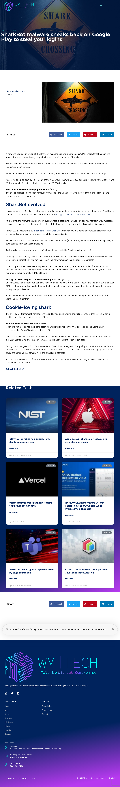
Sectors (7, 714)
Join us (7, 726)
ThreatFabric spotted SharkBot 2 (47, 230)
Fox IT (96, 260)
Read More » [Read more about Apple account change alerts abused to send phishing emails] (69, 448)
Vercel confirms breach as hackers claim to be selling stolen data (30, 504)
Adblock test (12, 369)
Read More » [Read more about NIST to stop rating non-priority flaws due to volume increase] (13, 448)
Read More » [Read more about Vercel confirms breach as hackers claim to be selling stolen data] (13, 512)
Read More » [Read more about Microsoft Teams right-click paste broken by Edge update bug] (13, 579)
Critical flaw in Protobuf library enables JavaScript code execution (86, 571)
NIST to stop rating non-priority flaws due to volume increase (30, 440)
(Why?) (21, 369)
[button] (100, 6)
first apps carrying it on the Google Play (72, 214)
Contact (8, 734)
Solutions (8, 718)
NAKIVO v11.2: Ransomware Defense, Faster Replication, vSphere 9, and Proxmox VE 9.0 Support (85, 505)
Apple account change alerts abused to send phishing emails (86, 440)
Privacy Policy (47, 710)
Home (7, 706)
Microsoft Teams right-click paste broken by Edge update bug (31, 571)
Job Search (9, 722)
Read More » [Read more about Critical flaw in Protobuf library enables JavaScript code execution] (69, 579)
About (7, 710)
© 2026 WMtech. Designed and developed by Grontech (96, 778)
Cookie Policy (47, 706)
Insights (8, 730)
